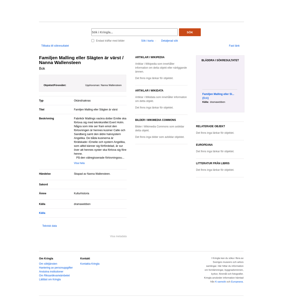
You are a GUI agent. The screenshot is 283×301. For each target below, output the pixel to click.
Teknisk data (49, 225)
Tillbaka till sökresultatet (55, 45)
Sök (190, 32)
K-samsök (220, 281)
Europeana (237, 281)
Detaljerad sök (169, 40)
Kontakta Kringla (89, 263)
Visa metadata (118, 236)
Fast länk (234, 45)
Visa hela (79, 163)
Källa (42, 213)
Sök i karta (147, 40)
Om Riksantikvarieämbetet (54, 275)
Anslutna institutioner (51, 271)
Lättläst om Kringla (50, 279)
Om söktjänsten (48, 263)
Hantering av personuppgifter (56, 267)
